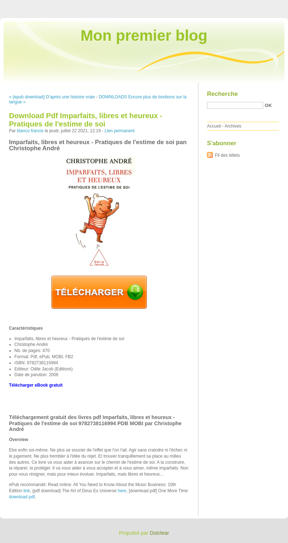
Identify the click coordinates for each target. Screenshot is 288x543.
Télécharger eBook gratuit (36, 385)
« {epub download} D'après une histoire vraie (52, 96)
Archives (233, 126)
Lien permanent (120, 130)
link (26, 490)
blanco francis (30, 130)
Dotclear (159, 533)
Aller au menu (231, 5)
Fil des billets (227, 155)
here (122, 490)
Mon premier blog (144, 35)
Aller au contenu (199, 5)
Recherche (222, 93)
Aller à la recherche (266, 5)
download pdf (22, 496)
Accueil (214, 126)
